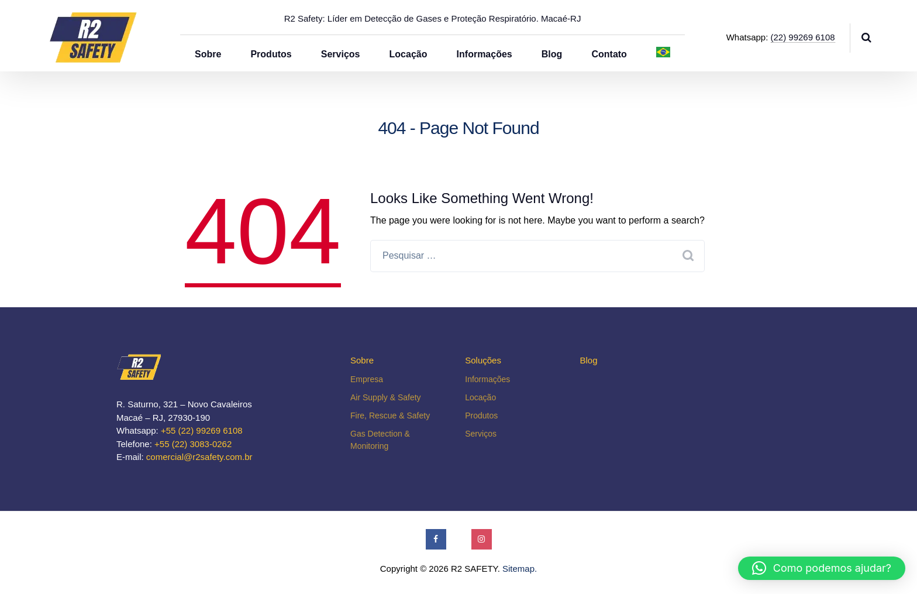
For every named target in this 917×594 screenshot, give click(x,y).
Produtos (270, 54)
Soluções (483, 360)
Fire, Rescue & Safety (390, 415)
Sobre (208, 54)
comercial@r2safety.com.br (199, 457)
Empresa (366, 379)
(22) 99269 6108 (803, 37)
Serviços (340, 54)
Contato (608, 54)
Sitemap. (519, 569)
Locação (408, 54)
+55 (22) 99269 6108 (202, 430)
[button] (821, 568)
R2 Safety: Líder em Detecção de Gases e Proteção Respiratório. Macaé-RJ (432, 18)
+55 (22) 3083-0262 (193, 444)
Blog (552, 54)
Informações (484, 54)
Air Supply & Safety (385, 397)
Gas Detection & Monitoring (380, 440)
